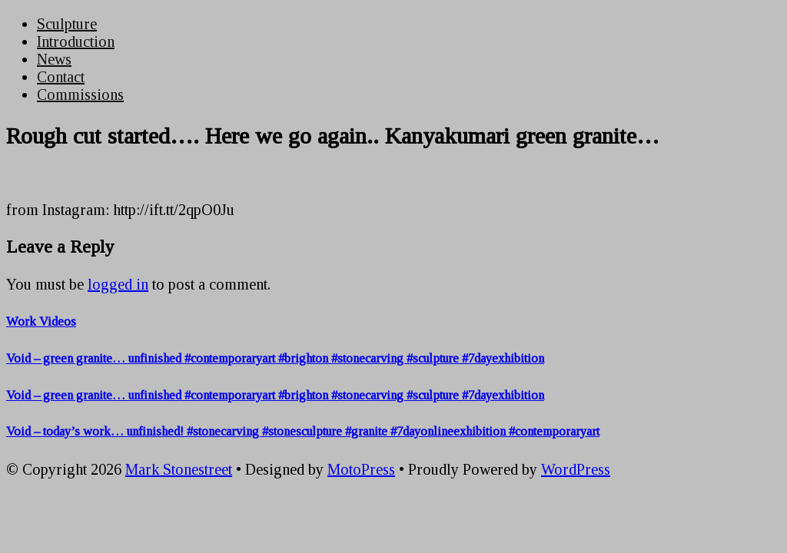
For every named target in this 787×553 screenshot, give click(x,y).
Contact (61, 76)
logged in (118, 284)
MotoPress (361, 469)
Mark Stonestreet (178, 469)
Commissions (80, 94)
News (54, 59)
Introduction (76, 41)
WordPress (575, 469)
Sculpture (67, 23)
